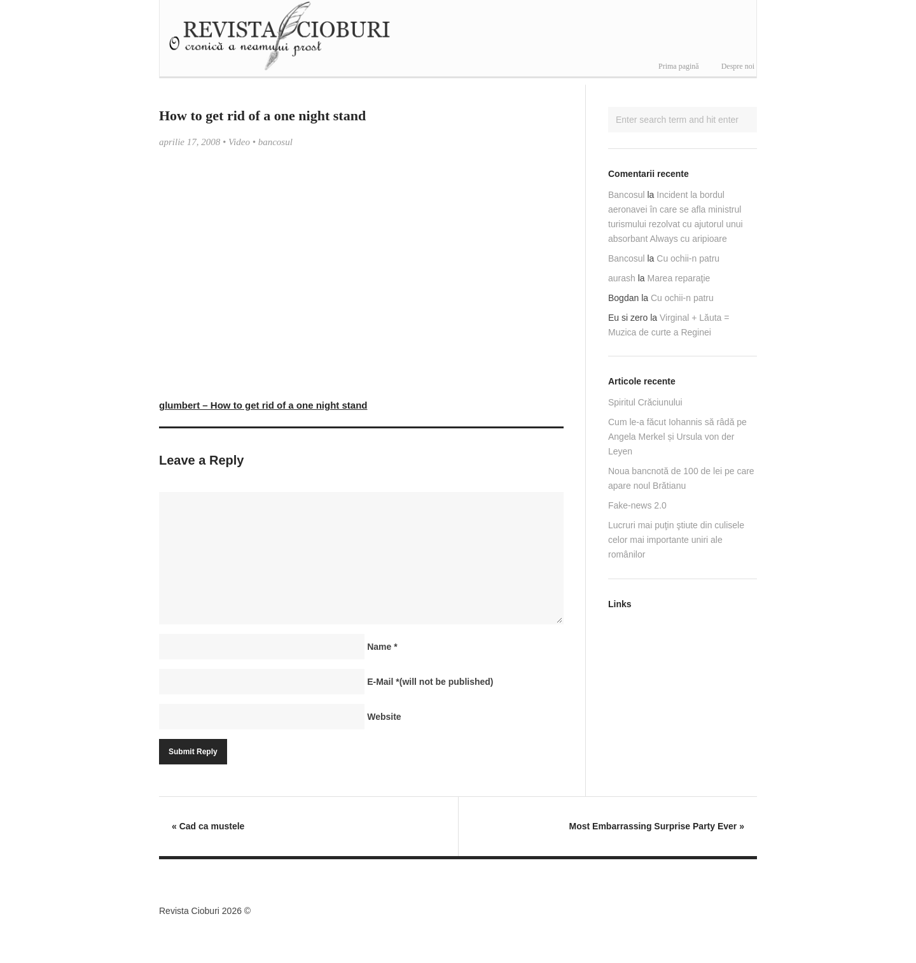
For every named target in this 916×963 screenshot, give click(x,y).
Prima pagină (678, 66)
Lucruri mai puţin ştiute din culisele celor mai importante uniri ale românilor (676, 539)
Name (382, 647)
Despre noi (737, 66)
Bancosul (626, 195)
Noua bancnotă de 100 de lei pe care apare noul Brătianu (681, 478)
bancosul (275, 142)
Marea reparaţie (679, 278)
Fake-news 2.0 (637, 505)
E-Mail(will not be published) (430, 682)
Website (384, 717)
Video (239, 142)
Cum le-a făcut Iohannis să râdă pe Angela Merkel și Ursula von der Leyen (677, 436)
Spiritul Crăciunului (645, 402)
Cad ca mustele (208, 826)
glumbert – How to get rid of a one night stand (263, 405)
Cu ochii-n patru (687, 258)
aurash (621, 278)
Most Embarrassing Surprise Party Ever (656, 826)
